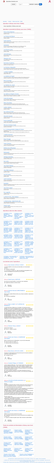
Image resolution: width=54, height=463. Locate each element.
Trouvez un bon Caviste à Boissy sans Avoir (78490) (18, 437)
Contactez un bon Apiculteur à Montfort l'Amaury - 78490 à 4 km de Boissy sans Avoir (18, 230)
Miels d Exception (8, 102)
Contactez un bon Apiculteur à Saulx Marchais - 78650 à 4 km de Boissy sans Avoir (8, 230)
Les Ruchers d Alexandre (9, 67)
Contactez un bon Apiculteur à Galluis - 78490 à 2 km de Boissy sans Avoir (8, 215)
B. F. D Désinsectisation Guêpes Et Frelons (14, 129)
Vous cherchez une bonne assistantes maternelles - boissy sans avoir (25, 462)
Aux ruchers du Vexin (9, 111)
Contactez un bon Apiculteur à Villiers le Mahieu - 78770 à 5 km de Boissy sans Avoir (8, 243)
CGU (34, 458)
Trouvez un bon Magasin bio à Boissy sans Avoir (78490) (29, 438)
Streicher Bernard (12, 290)
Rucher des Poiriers (12, 337)
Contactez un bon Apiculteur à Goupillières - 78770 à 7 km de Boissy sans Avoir (11, 257)
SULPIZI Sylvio (7, 174)
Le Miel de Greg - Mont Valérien (11, 196)
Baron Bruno (11, 350)
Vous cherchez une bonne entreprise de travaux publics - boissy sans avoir (26, 460)
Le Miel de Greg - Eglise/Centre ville (12, 201)
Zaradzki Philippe (12, 363)
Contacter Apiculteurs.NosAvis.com (20, 458)
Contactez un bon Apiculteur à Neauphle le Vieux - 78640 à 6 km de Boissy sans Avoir (18, 250)
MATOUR (18, 279)
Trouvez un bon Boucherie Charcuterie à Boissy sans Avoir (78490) (29, 432)
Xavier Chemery (7, 143)
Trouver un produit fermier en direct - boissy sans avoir (43, 462)
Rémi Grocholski (7, 80)
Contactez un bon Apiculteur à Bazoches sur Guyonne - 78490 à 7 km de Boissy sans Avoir (29, 251)
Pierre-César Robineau (9, 31)
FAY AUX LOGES (19, 350)
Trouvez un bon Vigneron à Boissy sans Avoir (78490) (18, 443)
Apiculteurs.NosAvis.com (12, 1)
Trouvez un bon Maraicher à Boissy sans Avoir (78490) (18, 450)
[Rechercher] (40, 4)
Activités (13, 4)
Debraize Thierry (12, 325)
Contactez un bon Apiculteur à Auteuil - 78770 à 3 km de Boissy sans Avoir (29, 215)
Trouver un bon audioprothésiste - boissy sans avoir (27, 461)
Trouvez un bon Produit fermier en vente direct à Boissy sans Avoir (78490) (10, 455)
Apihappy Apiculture (8, 156)
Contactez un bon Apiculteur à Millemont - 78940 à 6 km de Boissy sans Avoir (18, 243)
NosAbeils (6, 183)
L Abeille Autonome (8, 134)
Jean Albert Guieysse (9, 170)
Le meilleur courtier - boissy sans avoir (8, 462)
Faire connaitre (27, 458)
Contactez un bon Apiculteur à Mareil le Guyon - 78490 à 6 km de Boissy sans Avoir (29, 243)
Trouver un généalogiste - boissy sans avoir (43, 460)
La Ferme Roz (7, 89)
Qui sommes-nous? (11, 458)
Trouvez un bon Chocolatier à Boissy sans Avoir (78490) (29, 444)
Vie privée (31, 458)
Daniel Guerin (11, 279)
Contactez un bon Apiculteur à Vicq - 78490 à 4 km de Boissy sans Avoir (29, 223)
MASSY (19, 325)
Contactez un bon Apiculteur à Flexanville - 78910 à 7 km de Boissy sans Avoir (27, 257)
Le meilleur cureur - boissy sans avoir (9, 460)
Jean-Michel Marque (8, 165)
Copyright (37, 458)
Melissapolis (6, 152)
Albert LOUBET (11, 304)
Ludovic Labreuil (7, 107)
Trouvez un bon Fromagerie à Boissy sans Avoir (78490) (8, 444)
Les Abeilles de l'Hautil (9, 76)
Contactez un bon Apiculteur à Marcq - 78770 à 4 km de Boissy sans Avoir (8, 236)
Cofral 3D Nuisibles (8, 98)
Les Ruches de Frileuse (9, 36)
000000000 (6, 45)
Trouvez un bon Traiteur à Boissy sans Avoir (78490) (18, 431)
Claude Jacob (7, 205)
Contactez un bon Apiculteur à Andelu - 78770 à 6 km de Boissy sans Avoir (8, 250)
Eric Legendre (7, 192)
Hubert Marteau (7, 40)
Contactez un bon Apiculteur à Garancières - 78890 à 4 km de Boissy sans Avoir (29, 230)
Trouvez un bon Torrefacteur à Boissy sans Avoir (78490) (27, 455)
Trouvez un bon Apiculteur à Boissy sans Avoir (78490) (29, 450)
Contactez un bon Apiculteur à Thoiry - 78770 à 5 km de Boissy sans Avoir (18, 236)
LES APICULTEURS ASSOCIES (15, 380)
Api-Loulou (6, 161)
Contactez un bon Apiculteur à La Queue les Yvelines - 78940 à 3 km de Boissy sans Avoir (18, 216)
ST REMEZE (20, 363)
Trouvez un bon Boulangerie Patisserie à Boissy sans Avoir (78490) (8, 431)
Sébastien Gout (7, 58)
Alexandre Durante (8, 116)
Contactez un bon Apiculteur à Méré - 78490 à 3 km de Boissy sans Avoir (18, 223)
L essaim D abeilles (8, 71)
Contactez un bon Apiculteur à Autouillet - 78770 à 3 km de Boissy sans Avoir (8, 223)
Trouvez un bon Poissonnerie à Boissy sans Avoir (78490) (8, 450)
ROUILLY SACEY (20, 264)
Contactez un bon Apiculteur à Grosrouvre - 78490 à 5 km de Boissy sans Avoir (29, 236)
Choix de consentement (42, 458)
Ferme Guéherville (8, 120)
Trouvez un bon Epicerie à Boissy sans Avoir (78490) (8, 437)
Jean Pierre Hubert (8, 187)
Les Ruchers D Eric (8, 49)
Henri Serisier (11, 264)
